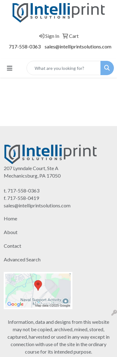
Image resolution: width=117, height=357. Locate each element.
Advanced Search (22, 259)
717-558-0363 (25, 46)
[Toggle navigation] (9, 68)
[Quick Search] (64, 68)
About (10, 232)
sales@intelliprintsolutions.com (78, 46)
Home (10, 218)
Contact (12, 246)
